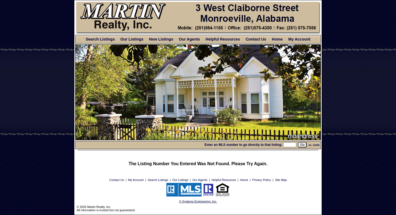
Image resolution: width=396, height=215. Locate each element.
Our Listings (132, 39)
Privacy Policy (261, 180)
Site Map (281, 180)
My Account (299, 39)
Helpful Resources (223, 39)
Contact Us (256, 39)
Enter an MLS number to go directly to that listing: (243, 145)
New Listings (161, 39)
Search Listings (100, 39)
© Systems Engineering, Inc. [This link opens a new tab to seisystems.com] (198, 201)
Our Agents (189, 39)
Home (277, 39)
